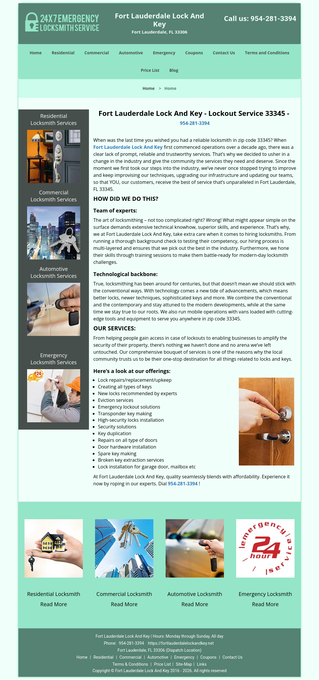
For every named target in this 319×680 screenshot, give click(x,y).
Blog (173, 70)
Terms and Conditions (267, 52)
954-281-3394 (273, 19)
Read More (53, 604)
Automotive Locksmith (194, 593)
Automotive (131, 52)
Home (36, 52)
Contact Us (224, 52)
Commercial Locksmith (124, 593)
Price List (150, 70)
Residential (63, 52)
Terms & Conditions (130, 664)
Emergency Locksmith (265, 593)
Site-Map (184, 664)
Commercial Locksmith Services (54, 196)
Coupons (194, 52)
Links (201, 664)
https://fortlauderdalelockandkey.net (181, 643)
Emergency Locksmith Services (54, 359)
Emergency (164, 52)
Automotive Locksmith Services (54, 272)
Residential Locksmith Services (54, 119)
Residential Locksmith (53, 593)
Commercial (97, 52)
